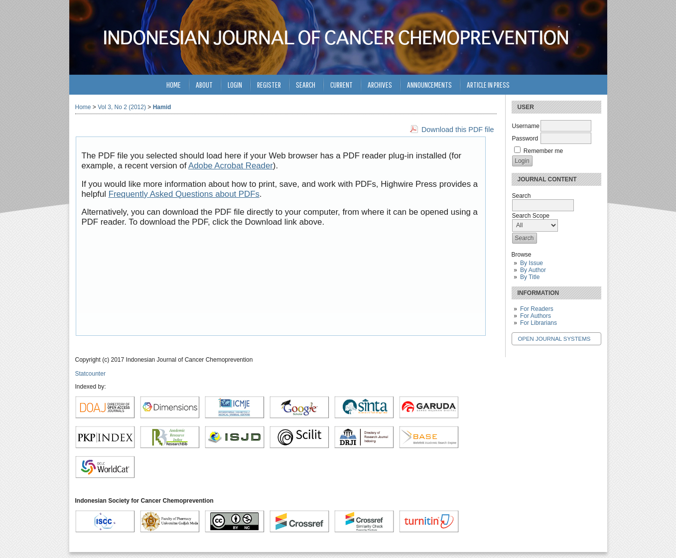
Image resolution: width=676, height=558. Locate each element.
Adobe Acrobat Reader (230, 165)
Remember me (543, 150)
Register (269, 84)
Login (235, 84)
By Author (533, 270)
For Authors (535, 315)
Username (526, 126)
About (204, 84)
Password (525, 138)
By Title (530, 277)
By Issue (531, 263)
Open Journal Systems (554, 339)
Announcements (429, 84)
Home (173, 84)
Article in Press (488, 84)
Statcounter (90, 373)
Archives (380, 84)
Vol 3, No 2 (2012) (122, 107)
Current (341, 84)
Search (305, 84)
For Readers (536, 308)
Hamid (162, 107)
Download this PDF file (457, 130)
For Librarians (538, 322)
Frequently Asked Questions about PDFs (184, 194)
